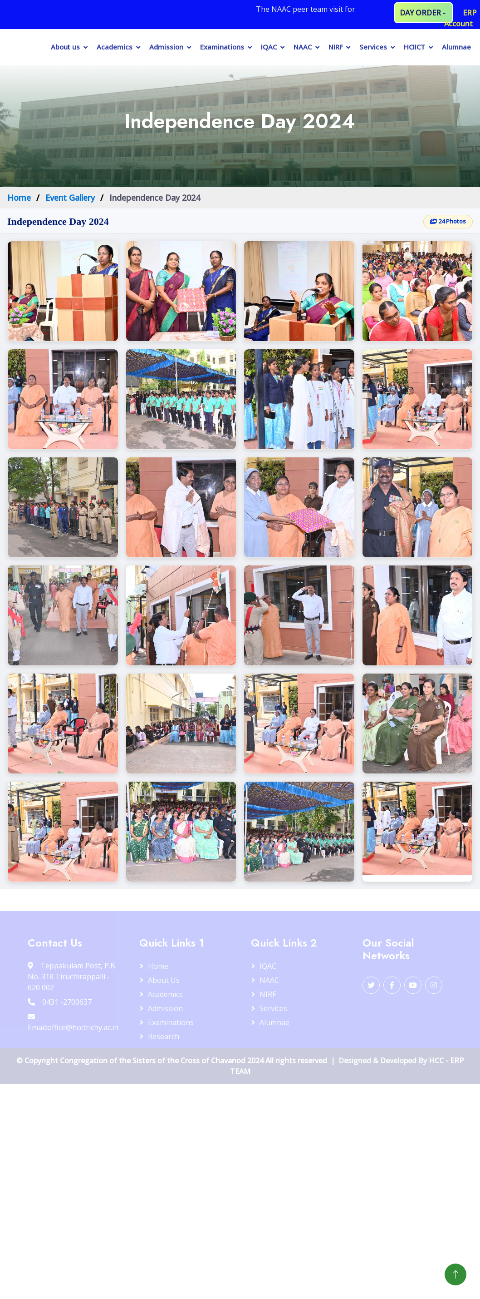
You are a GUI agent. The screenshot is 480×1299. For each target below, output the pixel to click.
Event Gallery (70, 197)
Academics (114, 46)
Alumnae (456, 46)
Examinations (222, 46)
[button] (62, 291)
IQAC (269, 46)
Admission (166, 46)
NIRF (335, 46)
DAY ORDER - (423, 13)
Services (373, 46)
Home (19, 197)
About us (65, 46)
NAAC (303, 46)
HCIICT (414, 46)
